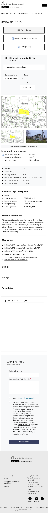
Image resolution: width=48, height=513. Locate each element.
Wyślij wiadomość (24, 441)
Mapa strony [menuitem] (3, 507)
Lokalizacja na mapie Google (14, 254)
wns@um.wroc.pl (24, 425)
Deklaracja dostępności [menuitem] (41, 507)
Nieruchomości (23, 13)
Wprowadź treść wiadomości (20, 379)
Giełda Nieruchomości (8, 13)
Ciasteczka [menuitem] (29, 507)
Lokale (5, 479)
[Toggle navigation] (44, 5)
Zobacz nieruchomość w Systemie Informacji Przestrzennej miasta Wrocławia (20, 258)
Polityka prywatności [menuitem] (16, 507)
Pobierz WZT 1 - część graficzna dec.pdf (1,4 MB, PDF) (23, 245)
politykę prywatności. (27, 398)
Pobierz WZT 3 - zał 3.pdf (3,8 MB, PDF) (18, 251)
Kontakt (6, 487)
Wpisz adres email (16, 371)
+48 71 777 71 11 (33, 493)
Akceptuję (24, 398)
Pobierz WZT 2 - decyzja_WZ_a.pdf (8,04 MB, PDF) (22, 248)
